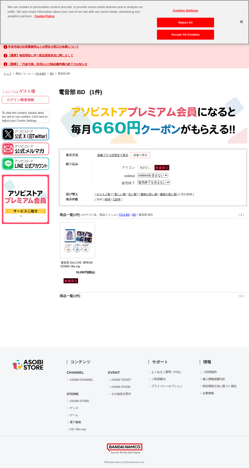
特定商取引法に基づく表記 (219, 386)
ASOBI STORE (79, 401)
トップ (7, 73)
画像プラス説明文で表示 (112, 155)
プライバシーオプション (166, 386)
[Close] (241, 22)
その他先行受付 (121, 394)
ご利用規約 (210, 372)
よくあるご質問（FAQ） (167, 372)
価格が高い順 (168, 194)
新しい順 (120, 194)
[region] (124, 22)
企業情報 (208, 393)
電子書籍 (75, 422)
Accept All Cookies (185, 34)
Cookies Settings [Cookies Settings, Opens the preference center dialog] (185, 10)
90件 (107, 199)
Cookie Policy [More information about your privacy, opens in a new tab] (44, 16)
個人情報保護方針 (214, 379)
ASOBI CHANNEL (81, 379)
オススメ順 (103, 194)
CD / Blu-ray (78, 429)
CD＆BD (40, 73)
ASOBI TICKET (121, 379)
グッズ (74, 408)
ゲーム (74, 415)
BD (52, 73)
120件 (116, 199)
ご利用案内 (158, 379)
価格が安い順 (148, 194)
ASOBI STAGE (121, 387)
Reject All (185, 22)
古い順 (132, 194)
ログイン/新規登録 (20, 100)
